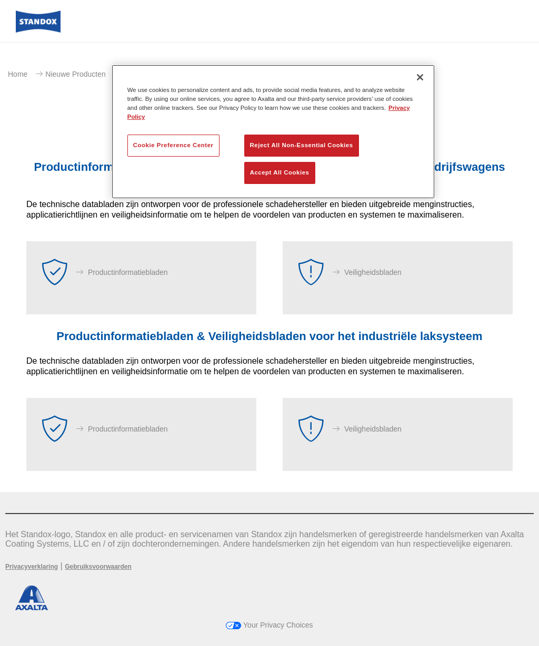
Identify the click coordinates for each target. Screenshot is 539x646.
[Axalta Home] (38, 29)
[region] (273, 132)
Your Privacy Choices (269, 625)
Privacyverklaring (31, 566)
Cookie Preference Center (173, 145)
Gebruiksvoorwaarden (98, 566)
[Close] (420, 77)
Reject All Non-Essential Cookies (301, 145)
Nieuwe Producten (75, 74)
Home (17, 74)
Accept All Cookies (280, 172)
